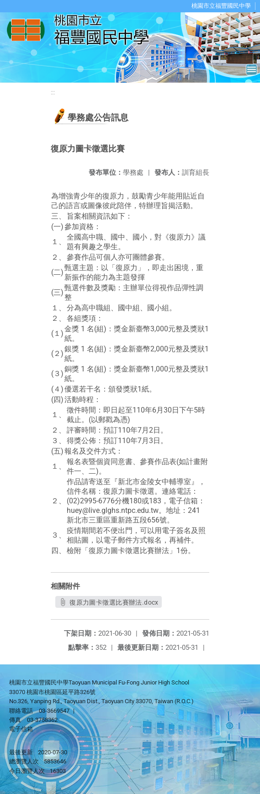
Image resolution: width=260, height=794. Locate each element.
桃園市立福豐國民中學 (221, 5)
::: (53, 92)
